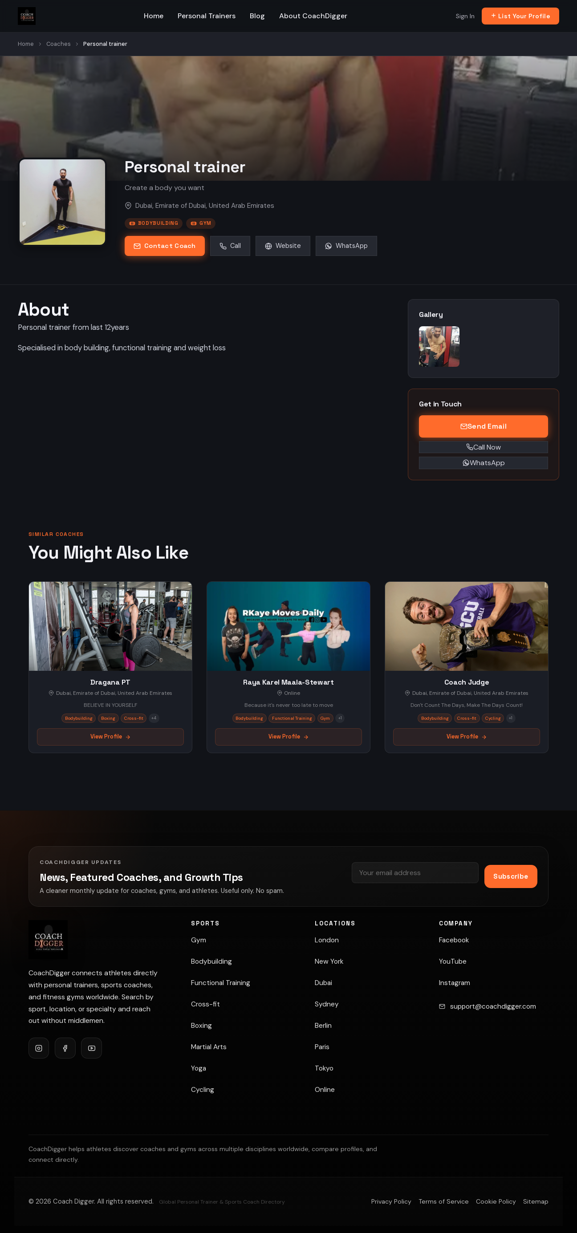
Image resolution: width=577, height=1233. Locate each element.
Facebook (454, 940)
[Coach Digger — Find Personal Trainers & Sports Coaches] (27, 16)
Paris (322, 1046)
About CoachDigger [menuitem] (313, 15)
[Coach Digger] (48, 939)
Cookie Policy (496, 1201)
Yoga (198, 1068)
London (327, 940)
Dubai (323, 982)
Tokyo (324, 1068)
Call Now (483, 447)
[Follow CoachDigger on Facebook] (65, 1048)
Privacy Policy (391, 1201)
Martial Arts (209, 1046)
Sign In (465, 16)
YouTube (453, 961)
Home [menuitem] (153, 15)
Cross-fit (205, 1004)
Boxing (201, 1025)
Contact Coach (165, 246)
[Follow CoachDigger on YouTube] (91, 1048)
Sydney (327, 1004)
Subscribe (510, 876)
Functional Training (220, 982)
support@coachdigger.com (493, 1006)
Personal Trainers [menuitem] (207, 15)
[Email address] (415, 872)
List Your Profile (520, 16)
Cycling (202, 1089)
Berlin (323, 1025)
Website (283, 246)
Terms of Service (444, 1201)
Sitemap (536, 1201)
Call (230, 246)
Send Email (483, 426)
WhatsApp (346, 246)
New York (329, 961)
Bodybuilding (154, 223)
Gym (201, 223)
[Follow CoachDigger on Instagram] (38, 1048)
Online (325, 1089)
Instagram (454, 982)
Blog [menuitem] (257, 15)
